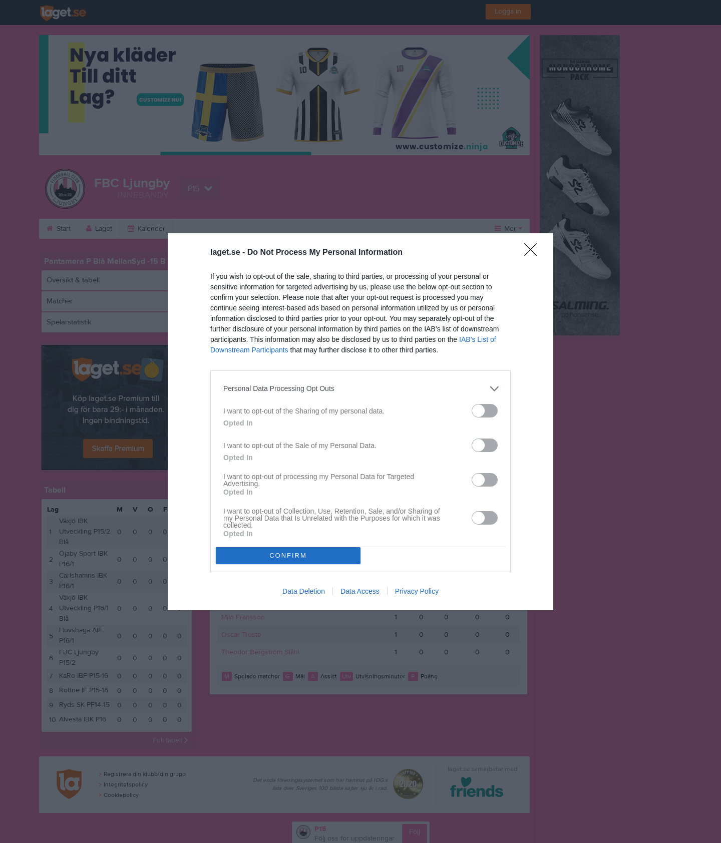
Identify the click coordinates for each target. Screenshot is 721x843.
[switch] (485, 410)
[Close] (533, 252)
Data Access (360, 591)
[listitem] (360, 388)
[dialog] (360, 421)
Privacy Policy (417, 591)
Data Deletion (303, 591)
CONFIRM (288, 555)
